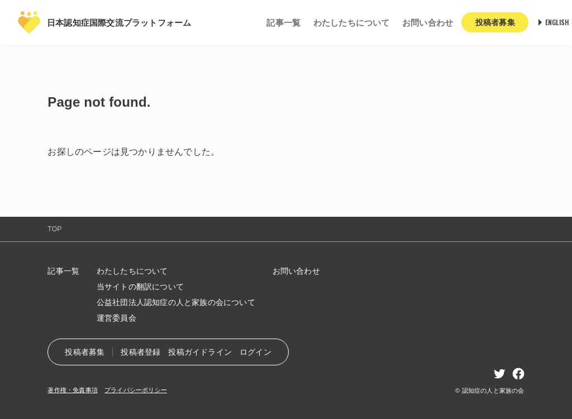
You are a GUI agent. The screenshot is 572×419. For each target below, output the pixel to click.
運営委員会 (116, 318)
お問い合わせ (427, 22)
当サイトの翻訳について (140, 287)
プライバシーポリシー (135, 390)
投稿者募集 (84, 351)
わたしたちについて (351, 22)
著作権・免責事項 (72, 390)
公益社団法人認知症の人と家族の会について (176, 302)
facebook (518, 374)
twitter (499, 374)
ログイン (255, 351)
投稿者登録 (140, 351)
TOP (54, 229)
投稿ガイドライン (200, 351)
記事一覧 (283, 22)
